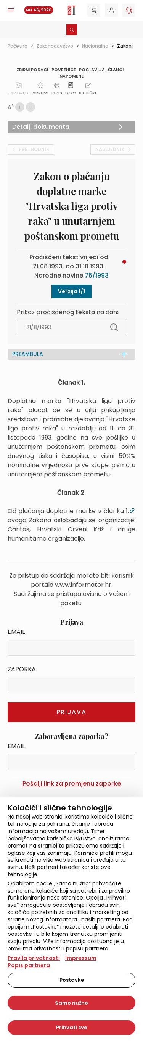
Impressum (80, 958)
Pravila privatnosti (34, 958)
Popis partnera (29, 965)
